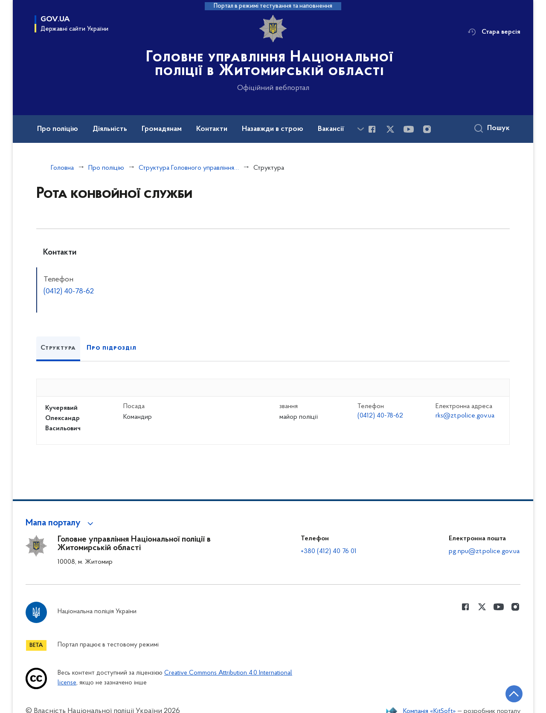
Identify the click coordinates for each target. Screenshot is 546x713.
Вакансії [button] (331, 129)
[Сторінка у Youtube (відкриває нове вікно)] (409, 129)
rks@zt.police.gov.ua (465, 415)
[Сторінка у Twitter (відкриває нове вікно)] (390, 129)
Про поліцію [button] (57, 129)
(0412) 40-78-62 (69, 292)
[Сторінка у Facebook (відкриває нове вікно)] (372, 129)
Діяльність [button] (110, 129)
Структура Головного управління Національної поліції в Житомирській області (189, 168)
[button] (61, 523)
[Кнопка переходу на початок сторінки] (514, 693)
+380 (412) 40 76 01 (329, 551)
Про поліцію (106, 168)
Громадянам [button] (162, 129)
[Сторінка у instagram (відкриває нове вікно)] (427, 129)
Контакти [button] (211, 129)
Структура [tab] (58, 348)
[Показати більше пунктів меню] (360, 129)
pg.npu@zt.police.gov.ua (484, 551)
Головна (62, 168)
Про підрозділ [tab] (111, 348)
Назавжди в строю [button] (272, 129)
